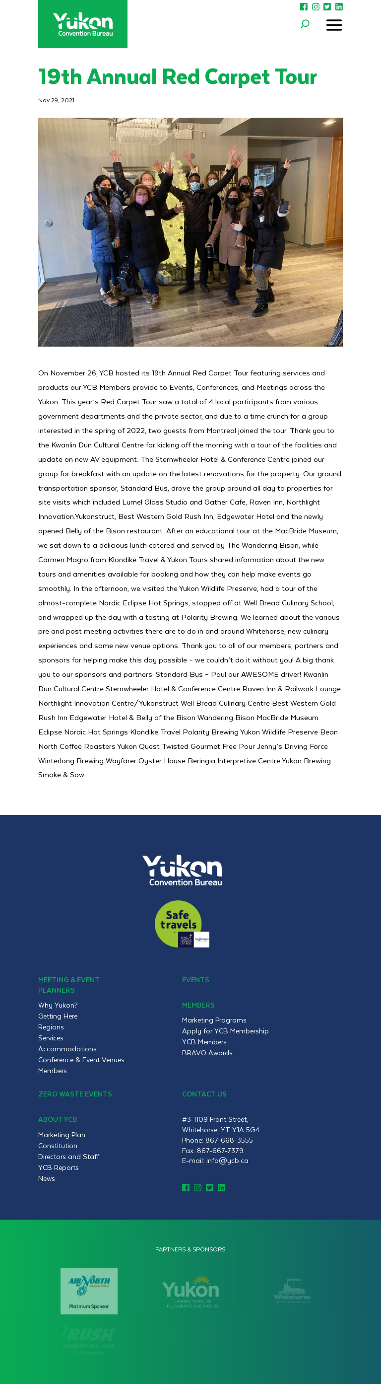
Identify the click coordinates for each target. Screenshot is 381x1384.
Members (52, 1070)
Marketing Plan (61, 1134)
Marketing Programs (214, 1020)
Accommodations (67, 1048)
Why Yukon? (58, 1005)
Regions (51, 1026)
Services (51, 1037)
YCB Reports (58, 1167)
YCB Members (204, 1041)
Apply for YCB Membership (225, 1030)
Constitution (57, 1145)
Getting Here (57, 1016)
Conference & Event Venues (81, 1059)
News (46, 1178)
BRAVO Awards (207, 1052)
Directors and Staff (68, 1156)
